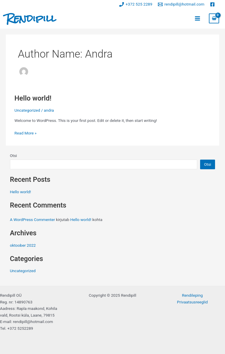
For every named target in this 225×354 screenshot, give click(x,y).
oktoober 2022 (23, 245)
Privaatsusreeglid (192, 302)
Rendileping (192, 295)
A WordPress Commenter (32, 219)
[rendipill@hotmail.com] (181, 4)
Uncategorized (27, 110)
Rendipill (31, 18)
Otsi (13, 155)
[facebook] (213, 4)
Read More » (25, 132)
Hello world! (32, 98)
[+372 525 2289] (135, 4)
